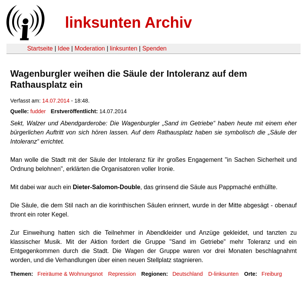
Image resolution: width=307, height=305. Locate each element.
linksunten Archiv (128, 22)
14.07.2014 (56, 101)
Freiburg (271, 274)
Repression (122, 274)
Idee (64, 48)
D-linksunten (223, 274)
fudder (38, 111)
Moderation (89, 48)
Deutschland (187, 274)
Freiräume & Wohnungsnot (70, 274)
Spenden (154, 48)
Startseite (40, 48)
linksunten (123, 48)
